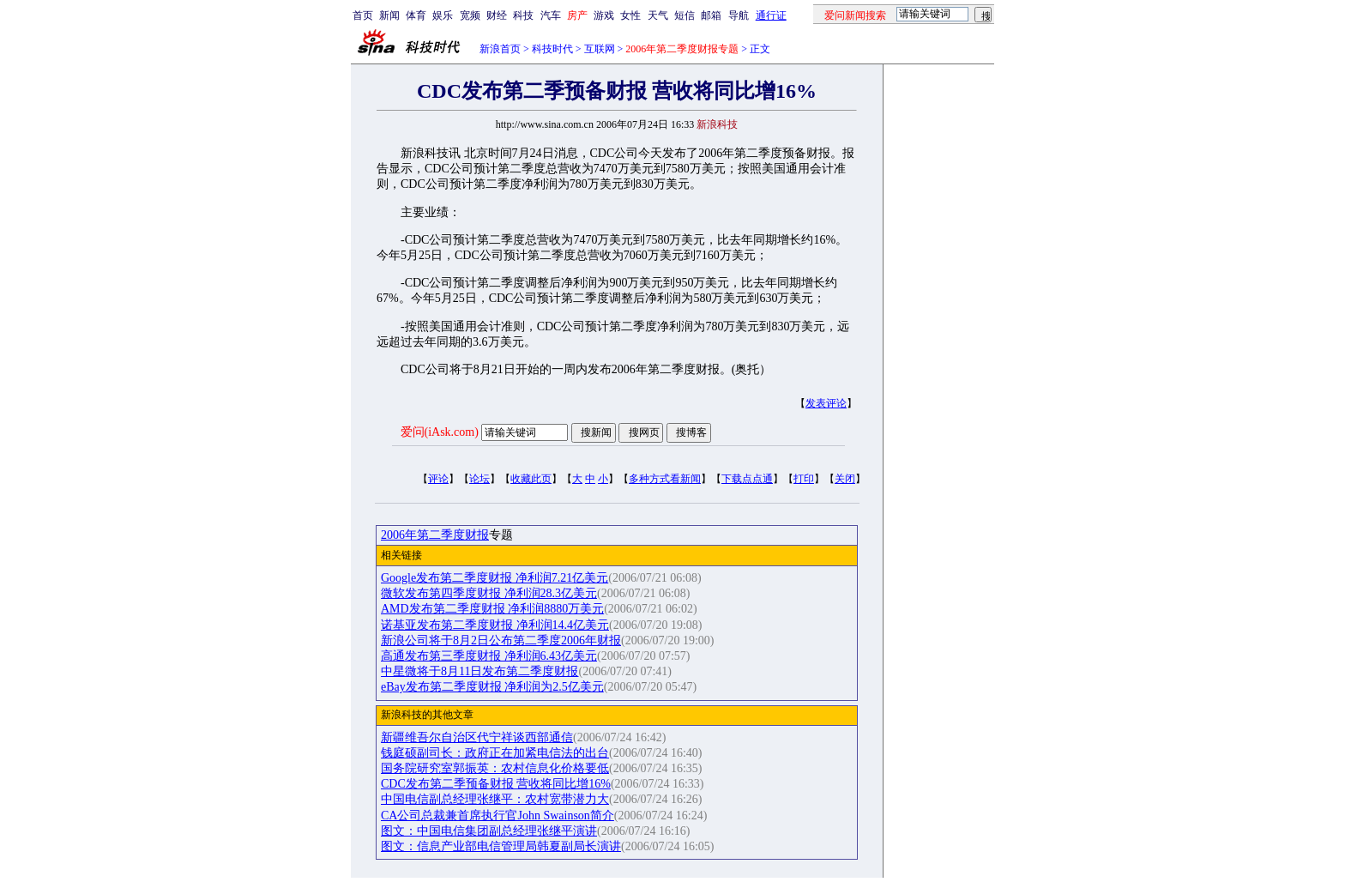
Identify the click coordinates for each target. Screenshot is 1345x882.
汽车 (550, 15)
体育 (416, 15)
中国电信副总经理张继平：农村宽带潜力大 (495, 799)
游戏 (604, 15)
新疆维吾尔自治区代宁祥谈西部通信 (477, 737)
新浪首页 (500, 49)
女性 (630, 15)
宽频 (470, 15)
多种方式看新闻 (665, 479)
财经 (496, 15)
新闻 (389, 15)
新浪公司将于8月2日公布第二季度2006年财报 (501, 640)
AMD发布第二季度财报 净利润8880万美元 (492, 608)
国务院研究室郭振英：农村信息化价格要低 (495, 768)
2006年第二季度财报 (435, 535)
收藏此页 (531, 479)
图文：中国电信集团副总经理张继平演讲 (489, 831)
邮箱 (711, 15)
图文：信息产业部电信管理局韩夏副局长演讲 (501, 846)
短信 (684, 15)
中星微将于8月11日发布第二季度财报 (479, 671)
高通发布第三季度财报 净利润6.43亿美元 (489, 655)
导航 (738, 15)
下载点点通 (747, 479)
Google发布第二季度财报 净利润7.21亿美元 (494, 577)
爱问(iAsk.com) (440, 432)
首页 (363, 15)
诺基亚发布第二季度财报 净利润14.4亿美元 (495, 625)
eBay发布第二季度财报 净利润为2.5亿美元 (492, 686)
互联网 (599, 49)
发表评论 (826, 403)
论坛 (479, 479)
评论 (438, 479)
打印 (803, 479)
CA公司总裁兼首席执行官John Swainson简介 (497, 815)
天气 (658, 15)
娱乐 (442, 15)
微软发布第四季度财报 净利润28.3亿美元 (489, 593)
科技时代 (552, 49)
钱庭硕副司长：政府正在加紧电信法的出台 (495, 752)
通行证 (771, 15)
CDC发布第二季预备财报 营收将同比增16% (496, 783)
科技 (523, 15)
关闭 (845, 479)
